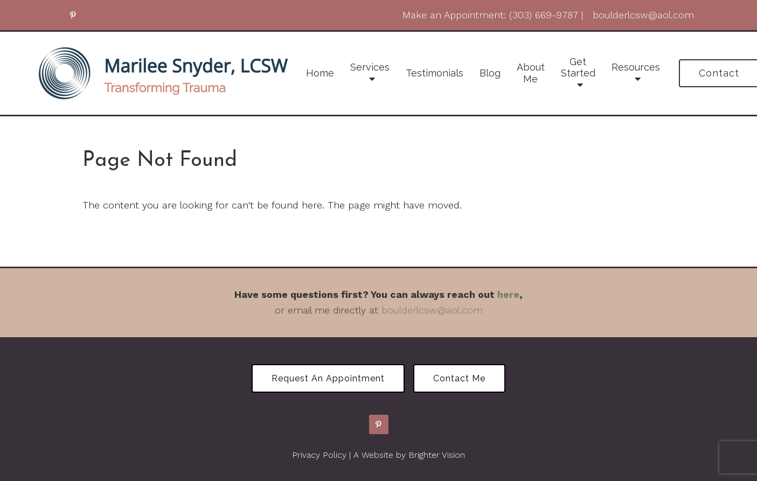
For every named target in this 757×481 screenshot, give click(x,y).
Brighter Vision (436, 455)
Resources (636, 67)
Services (370, 67)
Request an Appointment (328, 378)
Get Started (578, 67)
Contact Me (459, 378)
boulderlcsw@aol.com (432, 310)
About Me (531, 73)
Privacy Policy (319, 455)
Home (320, 73)
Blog (490, 73)
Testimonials (434, 73)
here (508, 294)
